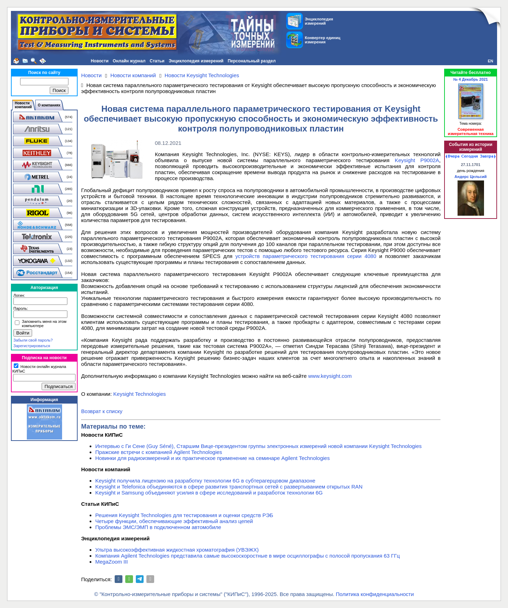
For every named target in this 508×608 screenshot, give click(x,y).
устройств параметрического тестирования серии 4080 (305, 256)
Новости (99, 61)
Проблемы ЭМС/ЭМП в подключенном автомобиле (158, 527)
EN (490, 61)
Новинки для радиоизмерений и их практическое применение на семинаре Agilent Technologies (212, 458)
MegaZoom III (111, 562)
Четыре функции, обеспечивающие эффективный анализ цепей (174, 521)
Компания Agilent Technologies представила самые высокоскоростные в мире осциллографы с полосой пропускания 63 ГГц (247, 556)
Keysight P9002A (417, 160)
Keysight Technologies (139, 394)
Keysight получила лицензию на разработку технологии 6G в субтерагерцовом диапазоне (205, 481)
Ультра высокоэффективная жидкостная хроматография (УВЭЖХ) (177, 550)
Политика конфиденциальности (375, 594)
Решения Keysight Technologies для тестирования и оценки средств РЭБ (184, 515)
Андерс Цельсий (470, 176)
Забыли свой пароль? (33, 340)
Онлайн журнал (129, 61)
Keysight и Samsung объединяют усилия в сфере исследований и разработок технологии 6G (209, 493)
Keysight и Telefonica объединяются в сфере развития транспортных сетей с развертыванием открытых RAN (229, 487)
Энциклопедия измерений (196, 61)
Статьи (157, 61)
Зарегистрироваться (31, 346)
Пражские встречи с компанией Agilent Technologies (158, 452)
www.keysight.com (330, 376)
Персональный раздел (252, 61)
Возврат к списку (101, 411)
